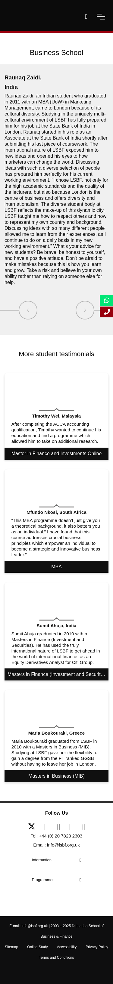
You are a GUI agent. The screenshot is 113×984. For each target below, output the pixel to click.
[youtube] (73, 826)
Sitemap (11, 947)
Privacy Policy (97, 947)
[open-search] (86, 16)
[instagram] (83, 826)
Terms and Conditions (56, 957)
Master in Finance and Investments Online (56, 453)
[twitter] (34, 826)
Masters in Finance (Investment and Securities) (58, 674)
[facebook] (48, 826)
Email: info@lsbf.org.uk (56, 844)
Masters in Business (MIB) (56, 776)
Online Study (37, 947)
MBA (56, 566)
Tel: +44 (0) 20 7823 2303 (56, 835)
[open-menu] (100, 16)
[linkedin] (61, 826)
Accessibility (67, 947)
